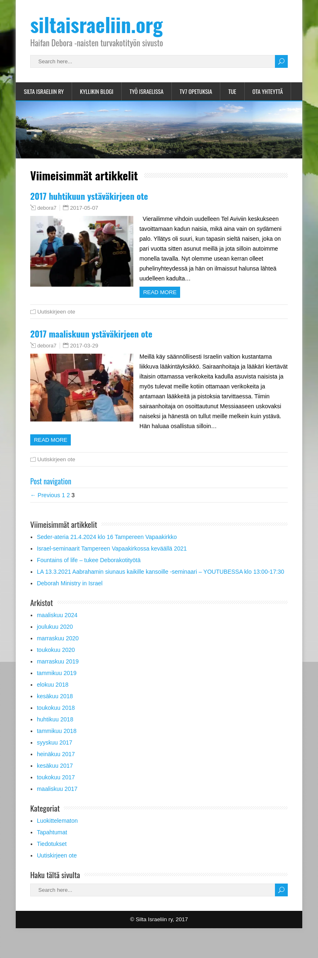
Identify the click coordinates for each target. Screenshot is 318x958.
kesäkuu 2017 (55, 775)
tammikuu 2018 (57, 741)
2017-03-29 (84, 345)
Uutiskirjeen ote (56, 312)
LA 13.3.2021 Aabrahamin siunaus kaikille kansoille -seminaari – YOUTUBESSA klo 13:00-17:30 (160, 581)
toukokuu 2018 (56, 717)
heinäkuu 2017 (56, 764)
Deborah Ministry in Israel (70, 593)
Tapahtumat (52, 842)
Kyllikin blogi (96, 91)
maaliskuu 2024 (57, 625)
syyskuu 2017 (54, 752)
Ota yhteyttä (268, 91)
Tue (232, 91)
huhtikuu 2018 (55, 729)
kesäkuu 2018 (55, 706)
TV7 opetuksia (196, 91)
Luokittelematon (57, 830)
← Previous (45, 505)
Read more (162, 292)
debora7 (46, 208)
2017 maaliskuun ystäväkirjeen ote (91, 333)
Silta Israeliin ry (44, 91)
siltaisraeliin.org (96, 24)
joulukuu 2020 (55, 636)
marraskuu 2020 (58, 648)
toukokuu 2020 (56, 659)
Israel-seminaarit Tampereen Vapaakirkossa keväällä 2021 (112, 558)
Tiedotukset (52, 853)
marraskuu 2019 (58, 671)
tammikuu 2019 (57, 683)
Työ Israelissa (147, 91)
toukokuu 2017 (56, 787)
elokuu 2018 (52, 694)
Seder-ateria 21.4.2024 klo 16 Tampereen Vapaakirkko (107, 547)
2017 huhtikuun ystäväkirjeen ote (89, 195)
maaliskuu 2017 (57, 798)
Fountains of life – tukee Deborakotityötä (89, 570)
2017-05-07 (84, 208)
